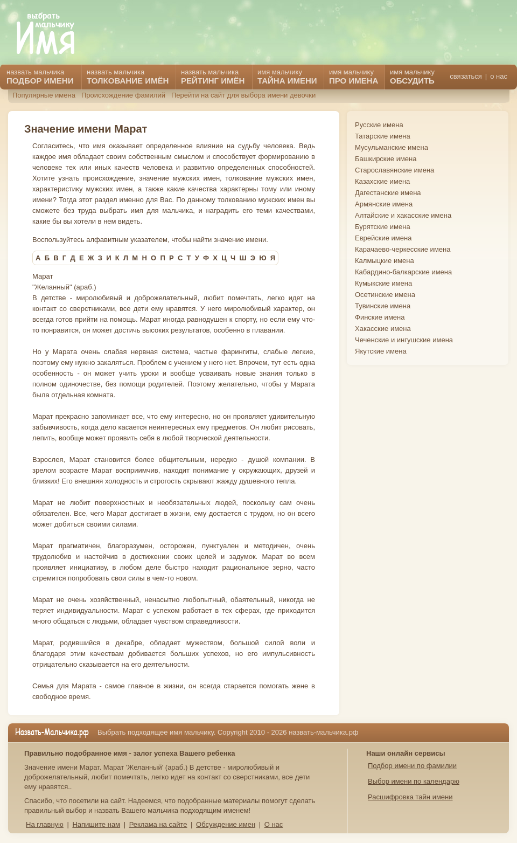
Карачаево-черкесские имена (402, 249)
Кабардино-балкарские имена (403, 272)
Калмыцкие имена (384, 261)
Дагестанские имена (388, 193)
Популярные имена (43, 95)
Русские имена (379, 125)
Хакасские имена (383, 328)
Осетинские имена (385, 295)
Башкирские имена (386, 159)
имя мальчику (412, 76)
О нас (273, 824)
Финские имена (379, 317)
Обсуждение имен (225, 824)
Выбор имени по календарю (413, 781)
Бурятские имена (382, 227)
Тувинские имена (382, 306)
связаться (465, 76)
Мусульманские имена (391, 147)
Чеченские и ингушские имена (404, 340)
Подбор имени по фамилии (412, 766)
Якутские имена (381, 351)
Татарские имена (382, 136)
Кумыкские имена (383, 283)
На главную (45, 824)
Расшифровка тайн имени (410, 797)
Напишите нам (96, 824)
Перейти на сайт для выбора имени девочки (243, 95)
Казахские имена (382, 181)
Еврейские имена (383, 238)
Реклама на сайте (158, 824)
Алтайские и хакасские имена (403, 215)
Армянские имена (384, 204)
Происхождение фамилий (123, 95)
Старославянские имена (394, 170)
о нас (498, 76)
